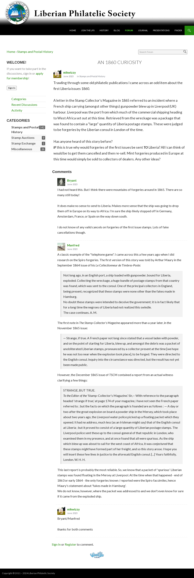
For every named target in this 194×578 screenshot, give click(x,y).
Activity (16, 110)
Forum (129, 30)
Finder (178, 30)
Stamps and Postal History (92, 76)
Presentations (161, 30)
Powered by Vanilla (97, 554)
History (104, 30)
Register (70, 544)
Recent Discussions (24, 104)
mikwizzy (69, 72)
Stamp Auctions (23, 137)
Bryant (72, 180)
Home (73, 30)
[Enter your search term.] (162, 52)
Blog (117, 30)
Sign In (11, 87)
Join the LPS (87, 30)
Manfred (73, 245)
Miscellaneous (21, 149)
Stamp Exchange (23, 143)
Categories (18, 99)
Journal (143, 30)
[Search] (185, 51)
